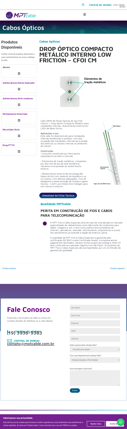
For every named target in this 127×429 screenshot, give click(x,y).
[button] (85, 14)
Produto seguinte (118, 268)
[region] (63, 421)
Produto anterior (8, 268)
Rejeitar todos (95, 424)
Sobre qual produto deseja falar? (95, 348)
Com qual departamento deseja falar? (95, 358)
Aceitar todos (115, 424)
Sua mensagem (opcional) (95, 377)
